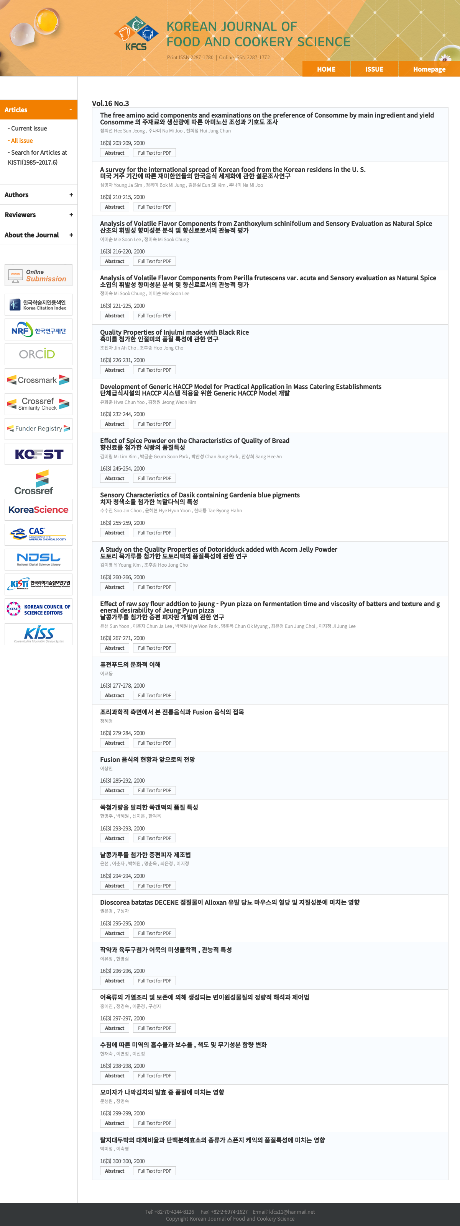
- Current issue (27, 128)
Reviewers (20, 214)
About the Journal (32, 234)
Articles (16, 109)
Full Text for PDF (154, 152)
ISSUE (374, 69)
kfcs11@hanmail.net (292, 1211)
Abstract (114, 152)
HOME (326, 69)
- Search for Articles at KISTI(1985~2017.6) (37, 157)
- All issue (20, 140)
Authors (16, 194)
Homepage (429, 69)
